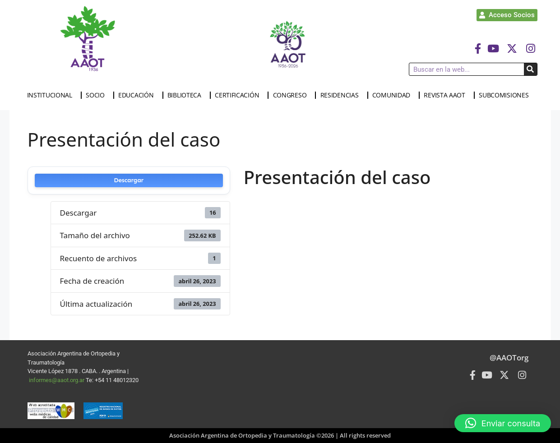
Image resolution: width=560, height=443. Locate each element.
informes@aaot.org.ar (57, 380)
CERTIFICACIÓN (239, 95)
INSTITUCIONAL (52, 95)
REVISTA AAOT (446, 95)
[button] (502, 423)
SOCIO (97, 95)
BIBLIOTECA (186, 95)
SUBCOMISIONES (506, 95)
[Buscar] (530, 69)
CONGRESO (292, 95)
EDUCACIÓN (138, 95)
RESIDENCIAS (341, 95)
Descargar (128, 180)
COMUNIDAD (393, 95)
